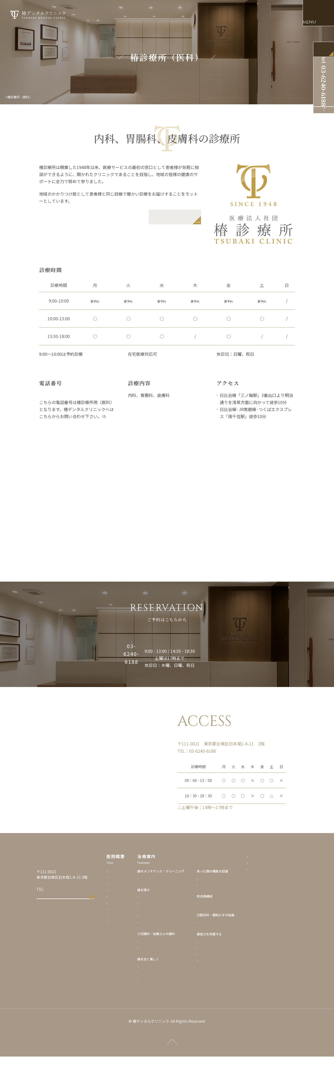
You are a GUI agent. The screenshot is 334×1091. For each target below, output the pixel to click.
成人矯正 (218, 993)
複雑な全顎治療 (223, 937)
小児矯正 (218, 987)
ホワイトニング (163, 1006)
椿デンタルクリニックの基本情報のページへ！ (78, 423)
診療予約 (115, 929)
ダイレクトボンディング (169, 1012)
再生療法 (158, 943)
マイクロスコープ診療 (167, 956)
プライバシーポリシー (277, 890)
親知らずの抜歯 (223, 956)
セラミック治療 (163, 999)
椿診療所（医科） (121, 954)
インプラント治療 (224, 911)
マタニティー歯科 (164, 981)
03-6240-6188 (56, 925)
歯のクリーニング (164, 911)
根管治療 (158, 949)
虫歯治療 (158, 931)
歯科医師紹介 (118, 917)
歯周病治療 (160, 937)
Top (8, 97)
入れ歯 (216, 918)
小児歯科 (158, 974)
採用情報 (115, 948)
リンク (266, 896)
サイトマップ (271, 902)
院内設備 (115, 923)
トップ (113, 904)
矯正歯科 (218, 974)
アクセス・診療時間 (123, 935)
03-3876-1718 (52, 395)
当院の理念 (117, 910)
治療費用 (115, 942)
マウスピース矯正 (224, 981)
